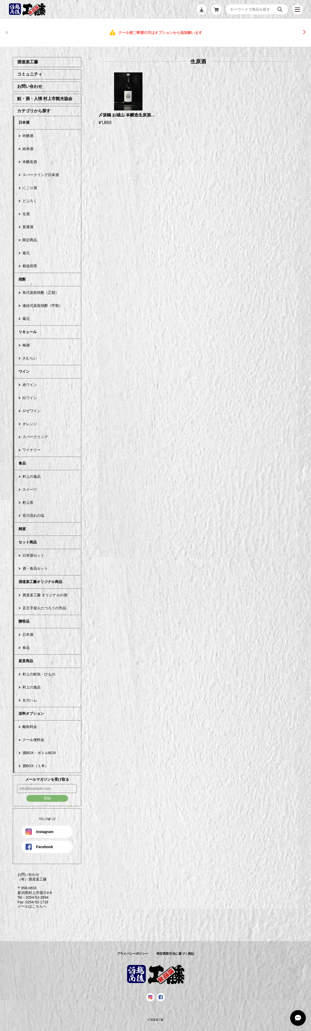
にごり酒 (29, 188)
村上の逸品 (31, 476)
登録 (47, 798)
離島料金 (29, 727)
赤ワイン (29, 385)
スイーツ (29, 489)
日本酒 (23, 122)
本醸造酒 (29, 162)
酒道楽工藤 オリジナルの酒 (44, 595)
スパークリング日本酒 (40, 175)
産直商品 (25, 661)
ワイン (23, 371)
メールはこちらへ (30, 906)
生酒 (26, 214)
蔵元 (26, 253)
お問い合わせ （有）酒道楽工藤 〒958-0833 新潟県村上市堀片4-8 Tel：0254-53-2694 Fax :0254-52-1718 (32, 888)
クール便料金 (33, 740)
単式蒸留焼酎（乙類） (40, 292)
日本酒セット (33, 555)
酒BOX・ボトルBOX (39, 753)
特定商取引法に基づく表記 (175, 953)
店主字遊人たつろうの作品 (44, 608)
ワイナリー (31, 450)
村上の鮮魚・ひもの (38, 674)
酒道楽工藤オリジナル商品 (40, 582)
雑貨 (22, 529)
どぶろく (29, 201)
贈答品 (23, 621)
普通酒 (27, 227)
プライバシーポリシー (132, 953)
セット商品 (27, 542)
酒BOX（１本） (35, 766)
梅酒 (26, 345)
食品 (22, 463)
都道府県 (29, 266)
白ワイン (29, 398)
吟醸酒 (27, 136)
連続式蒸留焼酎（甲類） (42, 305)
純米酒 (27, 149)
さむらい (29, 358)
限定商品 (29, 240)
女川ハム (29, 700)
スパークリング (35, 437)
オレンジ (29, 424)
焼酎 (22, 279)
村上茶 (27, 502)
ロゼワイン (31, 411)
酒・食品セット (35, 568)
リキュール (27, 332)
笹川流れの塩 (33, 515)
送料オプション (31, 713)
